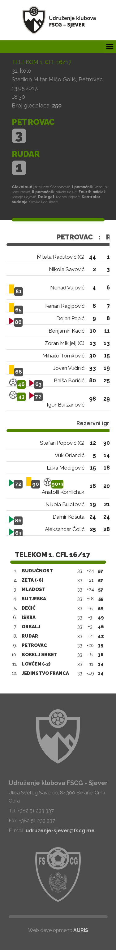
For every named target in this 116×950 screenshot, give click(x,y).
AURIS (80, 930)
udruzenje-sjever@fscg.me (60, 831)
